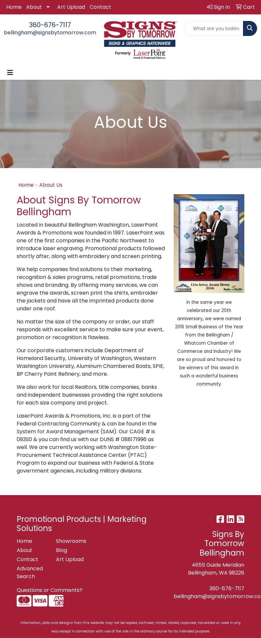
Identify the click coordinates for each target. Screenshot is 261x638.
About (34, 7)
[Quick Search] (213, 28)
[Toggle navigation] (10, 72)
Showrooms (71, 541)
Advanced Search (30, 572)
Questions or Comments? (49, 590)
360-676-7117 (50, 24)
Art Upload (71, 7)
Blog (61, 550)
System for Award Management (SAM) (66, 431)
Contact (100, 7)
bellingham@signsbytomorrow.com (50, 32)
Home (14, 7)
